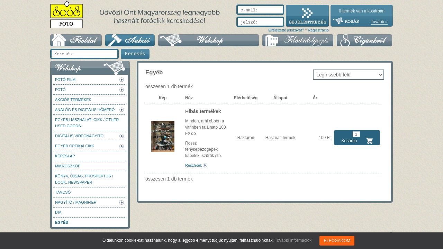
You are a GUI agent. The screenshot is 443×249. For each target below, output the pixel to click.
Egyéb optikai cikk (74, 146)
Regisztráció (318, 30)
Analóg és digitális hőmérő (85, 110)
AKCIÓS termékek (73, 100)
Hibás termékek (203, 111)
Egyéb (62, 222)
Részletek (193, 165)
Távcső (63, 192)
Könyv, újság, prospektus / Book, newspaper (84, 179)
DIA (58, 212)
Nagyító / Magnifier (76, 202)
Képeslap (65, 156)
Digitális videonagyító (79, 136)
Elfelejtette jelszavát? (286, 30)
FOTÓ (60, 89)
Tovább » (379, 21)
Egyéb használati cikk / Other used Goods (87, 123)
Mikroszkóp (67, 166)
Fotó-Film (65, 79)
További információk (293, 240)
